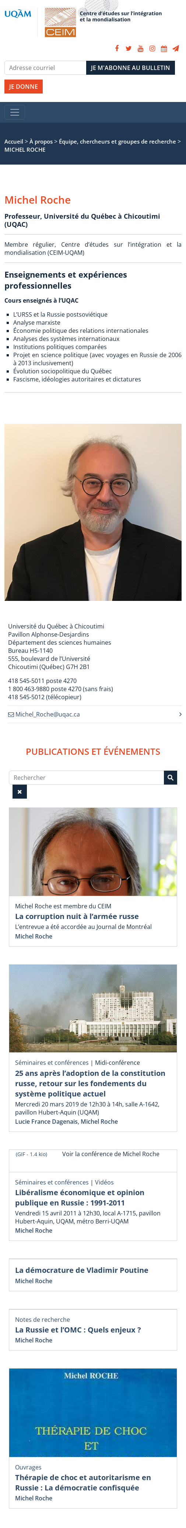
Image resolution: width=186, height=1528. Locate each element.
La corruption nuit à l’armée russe (77, 916)
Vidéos (104, 1182)
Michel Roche (33, 936)
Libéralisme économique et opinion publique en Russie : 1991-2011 (79, 1197)
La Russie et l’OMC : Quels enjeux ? (78, 1330)
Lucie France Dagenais (46, 1121)
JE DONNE (23, 86)
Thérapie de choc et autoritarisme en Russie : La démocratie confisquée (83, 1482)
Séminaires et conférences (52, 1063)
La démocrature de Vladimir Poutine (81, 1270)
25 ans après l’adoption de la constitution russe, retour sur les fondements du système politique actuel (90, 1083)
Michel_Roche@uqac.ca (44, 714)
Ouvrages (28, 1467)
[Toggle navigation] (14, 112)
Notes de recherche (42, 1320)
